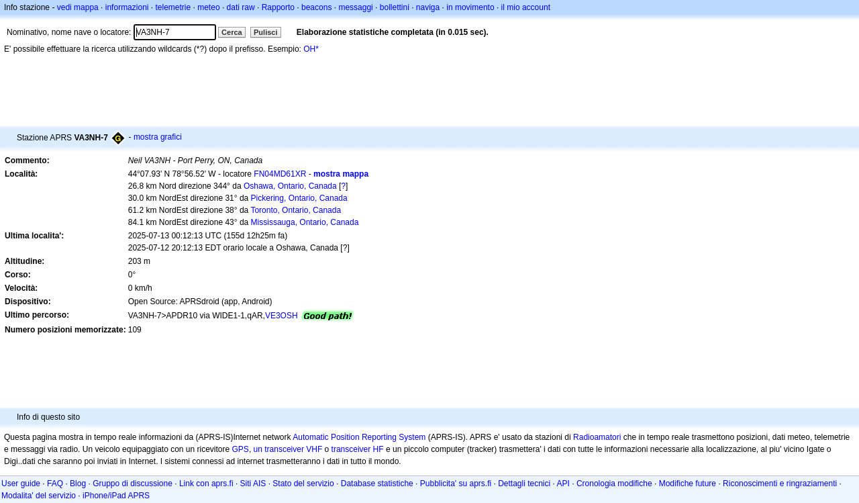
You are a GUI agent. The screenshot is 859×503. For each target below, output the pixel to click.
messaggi (355, 7)
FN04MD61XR (280, 174)
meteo (208, 7)
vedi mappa (78, 7)
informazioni (127, 7)
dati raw (241, 7)
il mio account (525, 7)
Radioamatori (597, 437)
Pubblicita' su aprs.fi (455, 483)
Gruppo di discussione (132, 483)
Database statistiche (377, 483)
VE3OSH (281, 315)
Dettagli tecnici (524, 483)
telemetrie (173, 7)
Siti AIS (253, 483)
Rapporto (278, 7)
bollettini (394, 7)
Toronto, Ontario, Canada (295, 210)
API (563, 483)
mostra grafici (158, 137)
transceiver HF (358, 449)
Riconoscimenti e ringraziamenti (780, 483)
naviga (428, 7)
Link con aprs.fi (206, 483)
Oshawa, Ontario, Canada (290, 186)
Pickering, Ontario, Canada (299, 198)
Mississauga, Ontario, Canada (305, 222)
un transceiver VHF (288, 449)
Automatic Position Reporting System (359, 437)
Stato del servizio (303, 483)
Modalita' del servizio (38, 495)
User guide (20, 483)
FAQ (55, 483)
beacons (316, 7)
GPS (240, 449)
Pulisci (265, 32)
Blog (78, 483)
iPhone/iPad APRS (116, 495)
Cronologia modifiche (614, 483)
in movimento (470, 7)
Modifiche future (687, 483)
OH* (311, 49)
